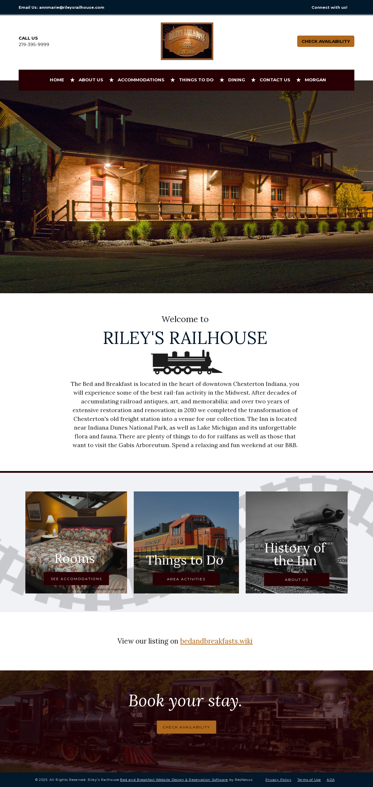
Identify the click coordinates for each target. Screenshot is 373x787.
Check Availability (326, 41)
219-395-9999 (34, 44)
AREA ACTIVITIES (186, 579)
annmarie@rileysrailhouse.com (71, 7)
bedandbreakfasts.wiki (216, 641)
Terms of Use (309, 780)
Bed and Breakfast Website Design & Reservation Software (174, 780)
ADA (331, 780)
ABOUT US (296, 579)
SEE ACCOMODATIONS (76, 579)
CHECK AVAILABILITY (186, 727)
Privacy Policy (278, 780)
